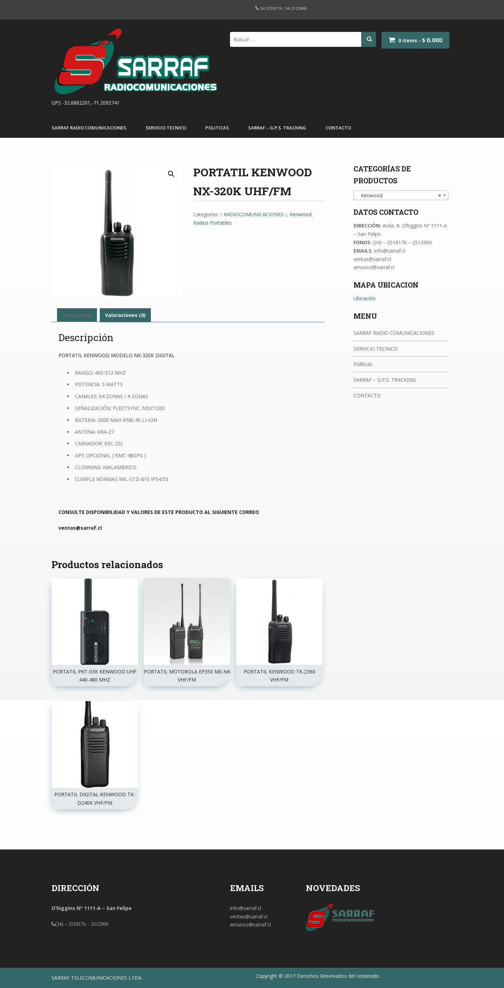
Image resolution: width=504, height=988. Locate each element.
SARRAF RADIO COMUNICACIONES (89, 128)
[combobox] (401, 195)
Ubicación (365, 298)
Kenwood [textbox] (399, 195)
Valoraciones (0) (125, 315)
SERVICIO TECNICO (166, 128)
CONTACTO (338, 128)
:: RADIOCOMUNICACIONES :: (253, 214)
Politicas (217, 128)
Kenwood (301, 214)
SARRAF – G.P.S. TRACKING (277, 128)
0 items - (420, 40)
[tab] (77, 315)
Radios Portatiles (212, 222)
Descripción (77, 315)
